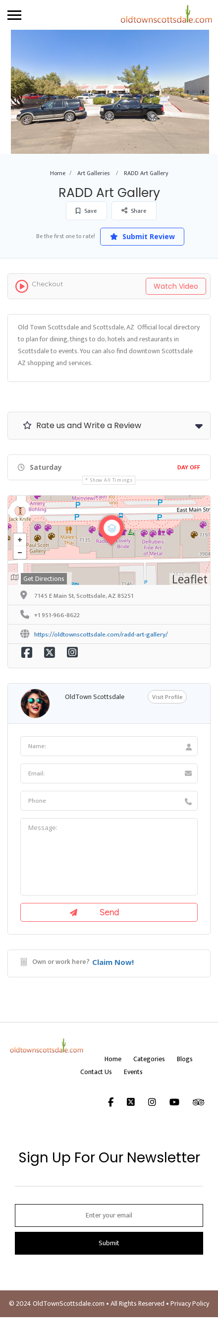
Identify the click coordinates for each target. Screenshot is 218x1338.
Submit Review (142, 236)
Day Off (188, 467)
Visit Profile (167, 697)
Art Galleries (93, 173)
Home (57, 173)
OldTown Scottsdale (94, 696)
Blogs (185, 1059)
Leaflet (190, 579)
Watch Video (176, 286)
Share (133, 210)
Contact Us (96, 1072)
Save (86, 211)
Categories (149, 1059)
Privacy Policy (189, 1303)
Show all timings (111, 480)
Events (133, 1072)
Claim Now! (113, 962)
